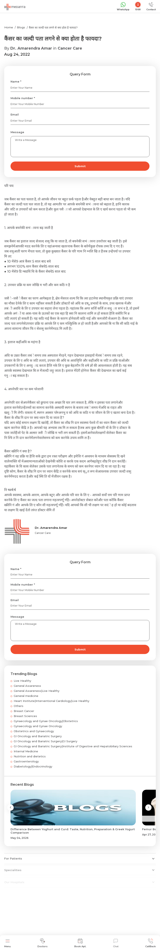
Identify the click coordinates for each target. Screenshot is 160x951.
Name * (16, 81)
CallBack (150, 943)
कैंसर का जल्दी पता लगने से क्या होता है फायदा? (53, 27)
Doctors (42, 943)
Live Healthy (22, 680)
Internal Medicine (26, 751)
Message (17, 132)
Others (18, 706)
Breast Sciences (25, 716)
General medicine (26, 695)
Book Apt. (80, 943)
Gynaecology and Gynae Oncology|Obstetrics (46, 721)
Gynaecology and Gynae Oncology (38, 726)
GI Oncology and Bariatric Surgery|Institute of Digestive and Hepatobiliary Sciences (73, 746)
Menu (7, 943)
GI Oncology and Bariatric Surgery (38, 736)
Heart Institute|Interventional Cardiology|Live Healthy (51, 701)
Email (15, 114)
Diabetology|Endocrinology (33, 766)
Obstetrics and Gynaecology (34, 731)
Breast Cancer (24, 711)
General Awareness (27, 685)
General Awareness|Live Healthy (36, 690)
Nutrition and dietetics (30, 756)
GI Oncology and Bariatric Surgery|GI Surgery (45, 741)
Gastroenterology (26, 761)
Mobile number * (23, 98)
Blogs (21, 27)
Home (8, 27)
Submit (80, 166)
